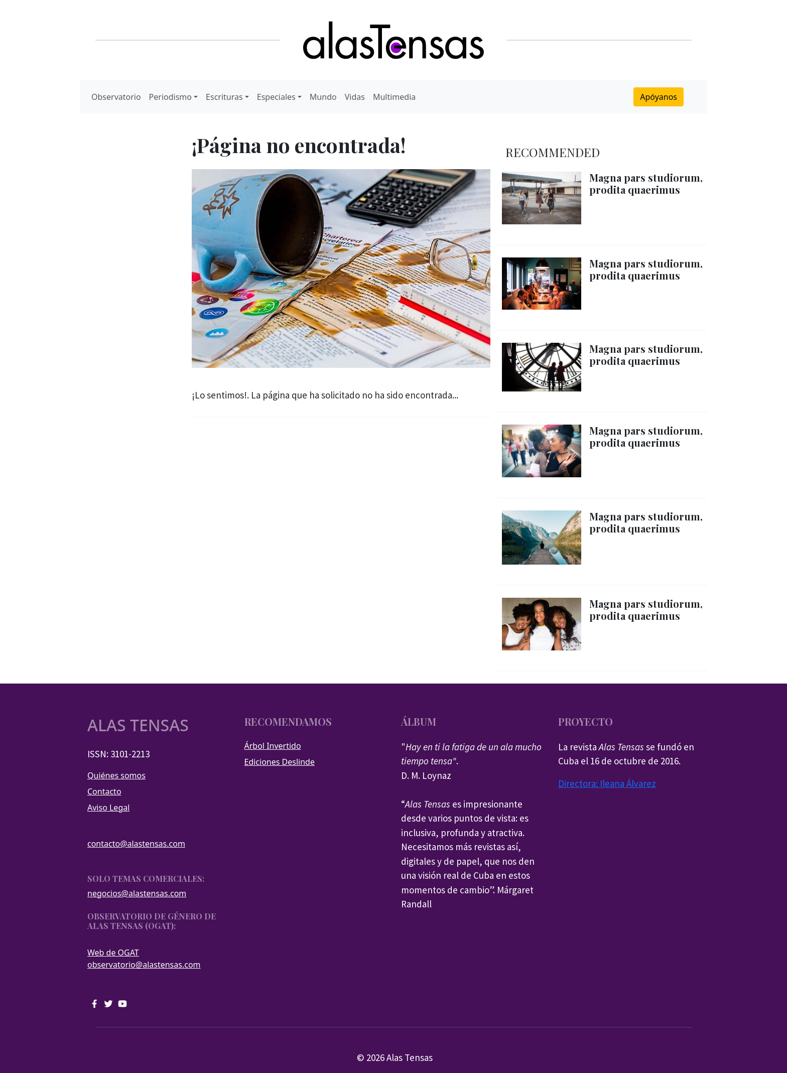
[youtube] (122, 1003)
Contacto (104, 791)
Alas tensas (138, 725)
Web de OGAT (113, 952)
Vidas (355, 96)
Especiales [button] (276, 96)
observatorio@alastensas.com (144, 964)
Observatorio (116, 96)
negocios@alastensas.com (136, 893)
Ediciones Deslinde (279, 761)
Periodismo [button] (170, 96)
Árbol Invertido (272, 745)
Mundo (323, 96)
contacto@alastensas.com (136, 843)
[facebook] (94, 1003)
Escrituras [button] (224, 96)
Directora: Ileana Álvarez (607, 783)
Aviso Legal (108, 807)
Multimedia (394, 96)
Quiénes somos (116, 775)
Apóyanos (658, 96)
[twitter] (108, 1003)
